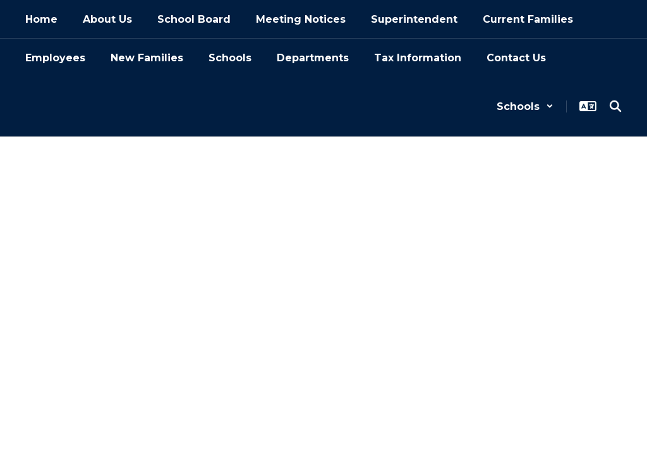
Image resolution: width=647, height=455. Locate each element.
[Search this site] (615, 106)
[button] (525, 106)
